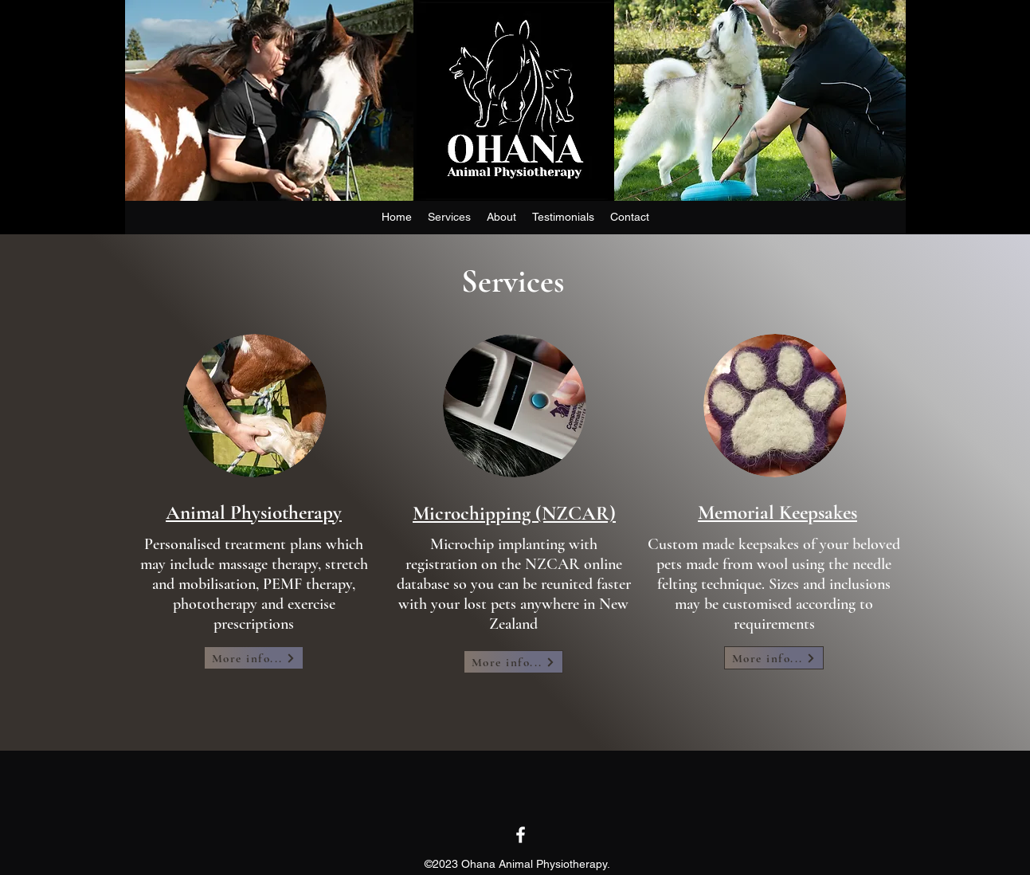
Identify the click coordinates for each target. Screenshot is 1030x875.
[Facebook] (520, 835)
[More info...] (254, 657)
